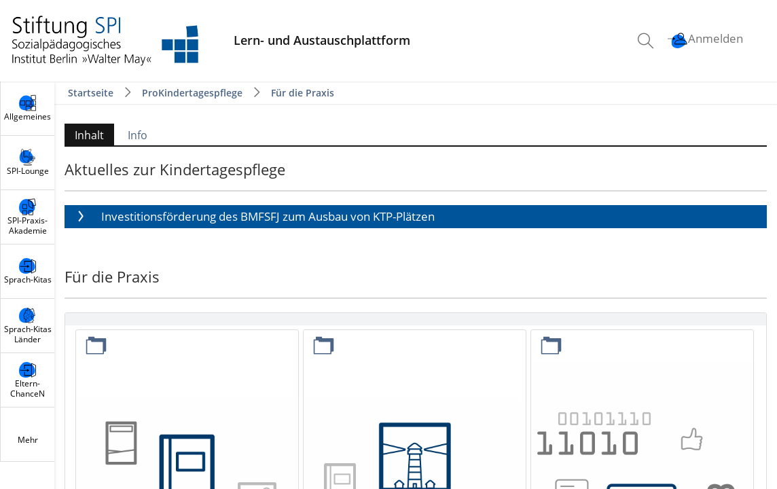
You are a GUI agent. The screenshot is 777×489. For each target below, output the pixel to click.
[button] (416, 216)
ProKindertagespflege (192, 92)
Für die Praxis (302, 92)
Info (137, 135)
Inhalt (89, 135)
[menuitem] (647, 40)
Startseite (92, 92)
